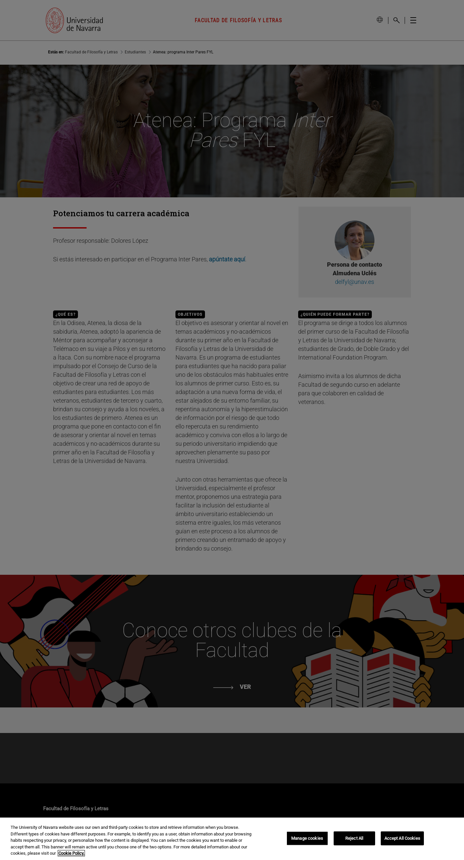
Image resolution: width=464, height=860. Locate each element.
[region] (232, 839)
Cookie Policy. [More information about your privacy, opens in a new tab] (71, 853)
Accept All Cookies (402, 838)
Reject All (354, 838)
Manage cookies (307, 838)
